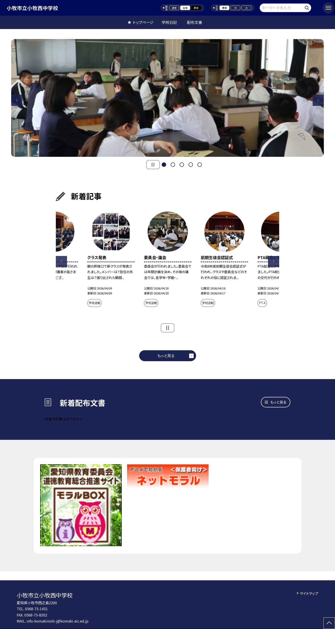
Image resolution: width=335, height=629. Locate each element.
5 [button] (199, 164)
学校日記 (169, 22)
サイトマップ (309, 593)
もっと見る (165, 355)
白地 (185, 8)
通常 (174, 8)
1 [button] (164, 164)
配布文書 (194, 22)
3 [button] (182, 164)
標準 (224, 8)
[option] (167, 98)
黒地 (196, 8)
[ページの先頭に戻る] (329, 623)
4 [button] (190, 164)
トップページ (143, 22)
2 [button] (173, 164)
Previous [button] (16, 100)
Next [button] (318, 100)
